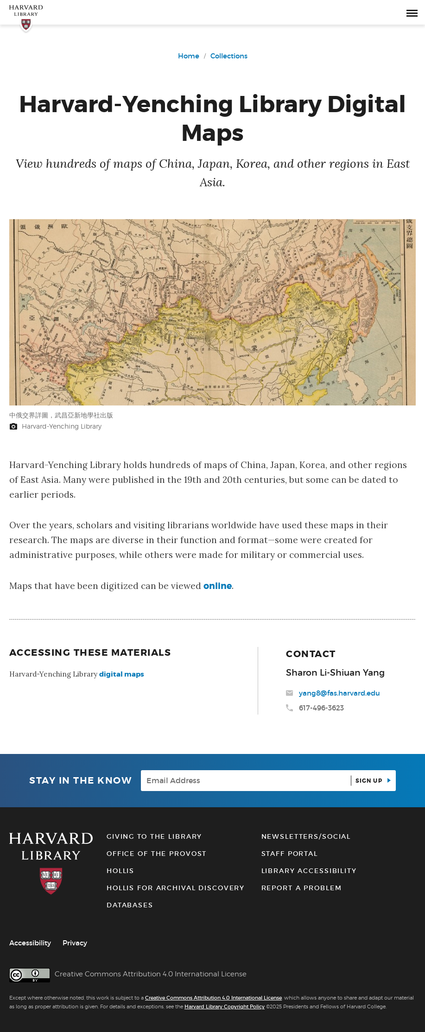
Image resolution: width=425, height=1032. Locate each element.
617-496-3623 (321, 707)
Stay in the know (80, 780)
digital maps (121, 674)
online (217, 586)
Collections (228, 55)
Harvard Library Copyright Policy (224, 1006)
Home (188, 55)
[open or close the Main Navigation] (412, 12)
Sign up (369, 781)
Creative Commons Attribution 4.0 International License (213, 997)
